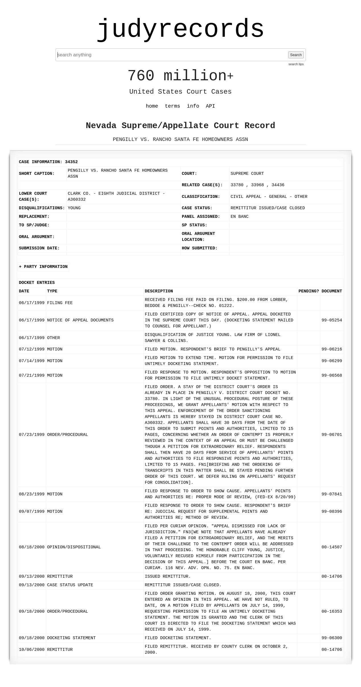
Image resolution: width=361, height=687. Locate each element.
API (210, 106)
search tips (296, 64)
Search (296, 55)
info (193, 106)
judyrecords (180, 30)
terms (172, 106)
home (152, 106)
